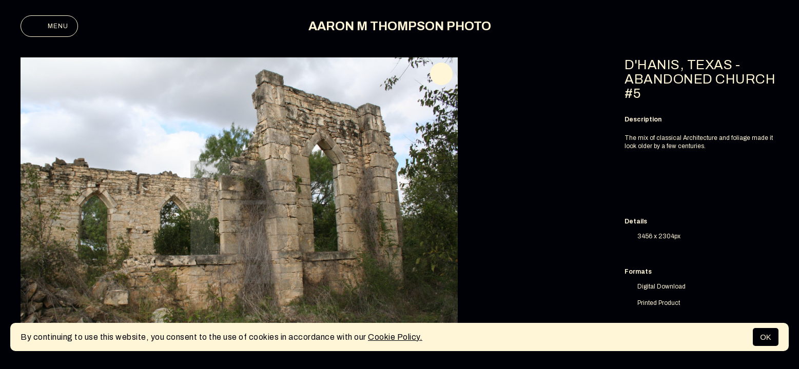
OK (765, 337)
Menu (49, 26)
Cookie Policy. (395, 337)
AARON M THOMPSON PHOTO (399, 26)
